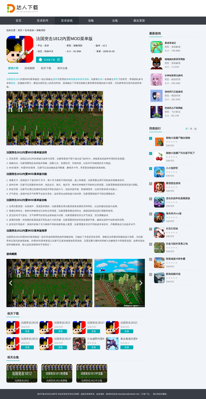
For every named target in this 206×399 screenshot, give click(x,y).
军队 (116, 79)
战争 (55, 79)
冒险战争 (75, 79)
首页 (18, 20)
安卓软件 (42, 20)
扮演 (100, 79)
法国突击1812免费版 (29, 338)
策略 (68, 79)
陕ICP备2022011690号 (47, 394)
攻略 (91, 20)
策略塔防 (40, 30)
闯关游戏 (84, 79)
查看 (27, 331)
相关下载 (46, 68)
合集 (115, 20)
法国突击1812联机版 (29, 322)
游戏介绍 (13, 68)
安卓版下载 (49, 59)
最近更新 (139, 20)
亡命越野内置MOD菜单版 (95, 338)
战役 (13, 83)
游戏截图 (29, 68)
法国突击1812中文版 (62, 338)
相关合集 (62, 68)
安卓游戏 (67, 20)
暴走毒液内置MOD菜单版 (128, 338)
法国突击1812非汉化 (95, 322)
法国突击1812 (13, 79)
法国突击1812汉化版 (128, 322)
